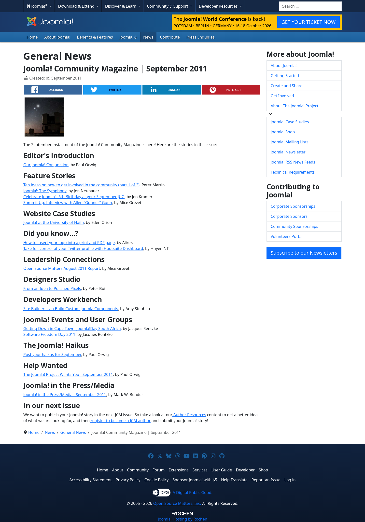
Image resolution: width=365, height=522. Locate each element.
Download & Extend (77, 6)
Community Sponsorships (294, 226)
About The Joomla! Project (294, 106)
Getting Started (285, 75)
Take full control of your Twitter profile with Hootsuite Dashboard (83, 248)
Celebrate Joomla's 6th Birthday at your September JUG (74, 196)
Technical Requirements (293, 172)
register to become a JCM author (120, 420)
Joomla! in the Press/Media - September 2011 (64, 394)
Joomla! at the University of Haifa (53, 222)
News (148, 37)
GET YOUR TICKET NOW (308, 22)
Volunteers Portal (287, 236)
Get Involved (282, 95)
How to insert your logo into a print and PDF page (69, 242)
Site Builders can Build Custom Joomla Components (70, 308)
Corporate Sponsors (289, 216)
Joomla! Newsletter (288, 152)
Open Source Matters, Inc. (177, 503)
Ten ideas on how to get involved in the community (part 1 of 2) (81, 185)
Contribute (170, 37)
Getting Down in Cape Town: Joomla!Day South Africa (72, 328)
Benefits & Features (95, 37)
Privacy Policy (128, 479)
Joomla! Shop (283, 132)
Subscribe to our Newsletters (304, 252)
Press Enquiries (200, 37)
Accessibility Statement (90, 479)
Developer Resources (219, 6)
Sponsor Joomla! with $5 (195, 479)
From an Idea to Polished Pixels (52, 288)
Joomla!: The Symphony (44, 190)
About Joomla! (57, 37)
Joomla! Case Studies (290, 121)
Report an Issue (266, 479)
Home (32, 37)
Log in (290, 479)
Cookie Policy (156, 479)
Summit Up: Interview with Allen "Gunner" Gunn (67, 202)
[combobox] (310, 6)
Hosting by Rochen (182, 519)
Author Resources (189, 414)
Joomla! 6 (128, 37)
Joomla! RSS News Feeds (293, 162)
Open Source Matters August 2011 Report (61, 268)
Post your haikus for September (52, 354)
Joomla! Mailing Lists (290, 142)
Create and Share (286, 85)
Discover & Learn (121, 6)
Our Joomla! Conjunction (46, 164)
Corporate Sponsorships (293, 206)
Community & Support (168, 6)
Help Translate (234, 479)
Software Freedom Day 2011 (49, 334)
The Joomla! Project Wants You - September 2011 (68, 374)
